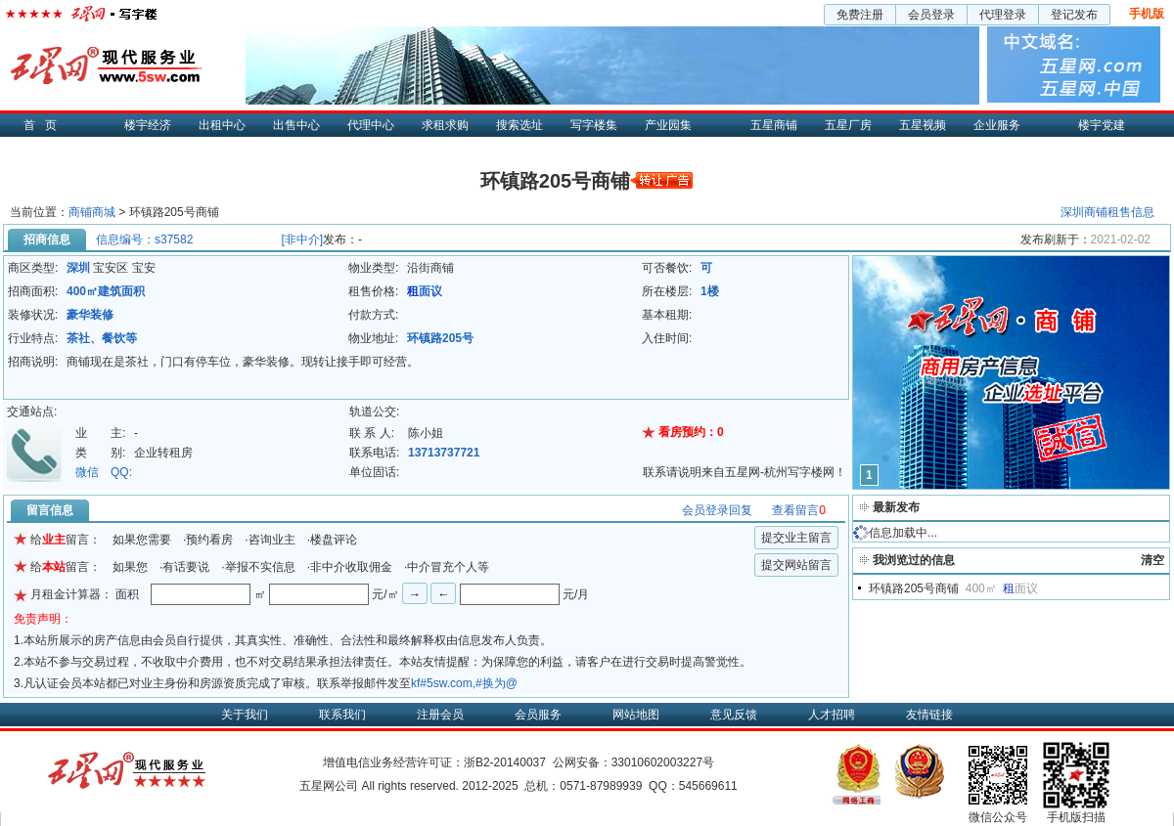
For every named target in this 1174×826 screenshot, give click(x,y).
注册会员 (440, 714)
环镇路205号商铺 (914, 588)
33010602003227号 (662, 762)
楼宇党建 (1101, 125)
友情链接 (929, 714)
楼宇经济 (147, 125)
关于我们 (244, 714)
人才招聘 (831, 714)
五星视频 (922, 125)
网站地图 (635, 714)
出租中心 (222, 125)
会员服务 (538, 714)
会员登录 (931, 15)
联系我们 (342, 714)
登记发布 (1074, 15)
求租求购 (445, 125)
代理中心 (370, 125)
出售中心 (296, 125)
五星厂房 (848, 125)
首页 (45, 125)
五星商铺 (773, 125)
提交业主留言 (796, 537)
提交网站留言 (796, 565)
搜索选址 (519, 125)
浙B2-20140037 (505, 762)
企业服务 (996, 125)
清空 (1152, 560)
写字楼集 (593, 125)
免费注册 (859, 15)
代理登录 (1002, 15)
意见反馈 (733, 714)
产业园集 (668, 125)
